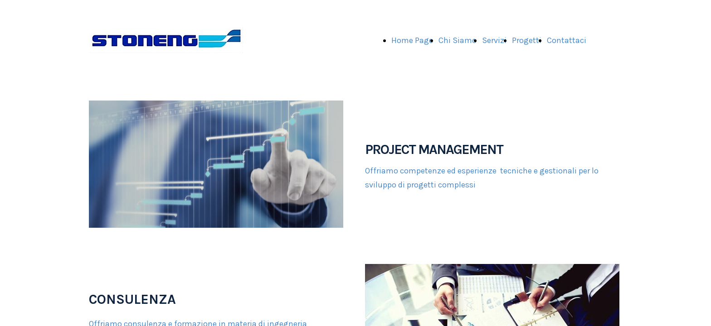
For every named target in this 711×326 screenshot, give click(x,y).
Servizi (494, 40)
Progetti (526, 40)
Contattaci (566, 40)
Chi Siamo (457, 40)
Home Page (412, 40)
